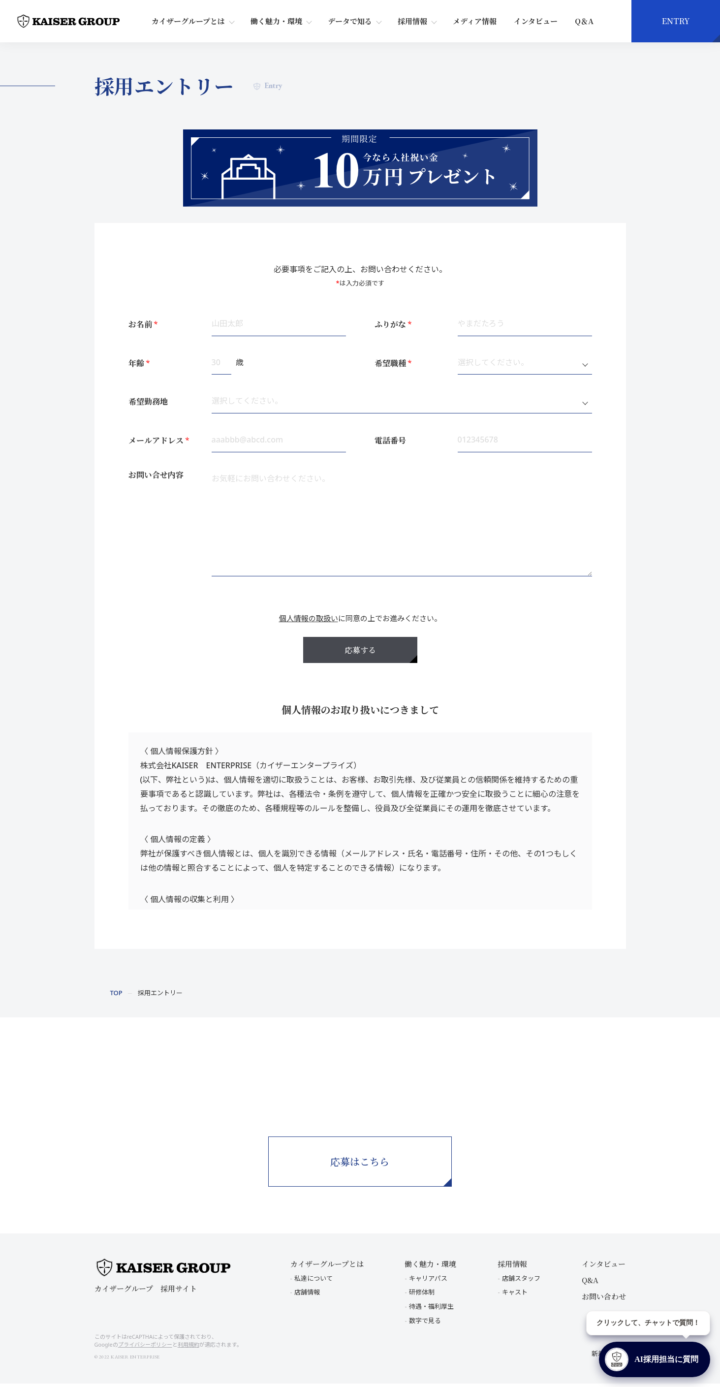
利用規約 (188, 1348)
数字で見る (425, 1324)
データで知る (350, 21)
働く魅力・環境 (276, 21)
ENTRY (675, 21)
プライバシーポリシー (145, 1348)
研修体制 (422, 1296)
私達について (313, 1281)
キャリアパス (428, 1281)
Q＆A (584, 21)
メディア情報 (475, 21)
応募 (360, 1172)
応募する (360, 650)
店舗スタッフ (521, 1281)
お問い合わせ (604, 1299)
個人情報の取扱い (308, 618)
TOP (116, 992)
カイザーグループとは (188, 21)
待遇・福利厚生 (431, 1310)
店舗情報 (307, 1296)
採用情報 (412, 21)
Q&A (590, 1283)
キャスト (515, 1296)
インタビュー (536, 21)
